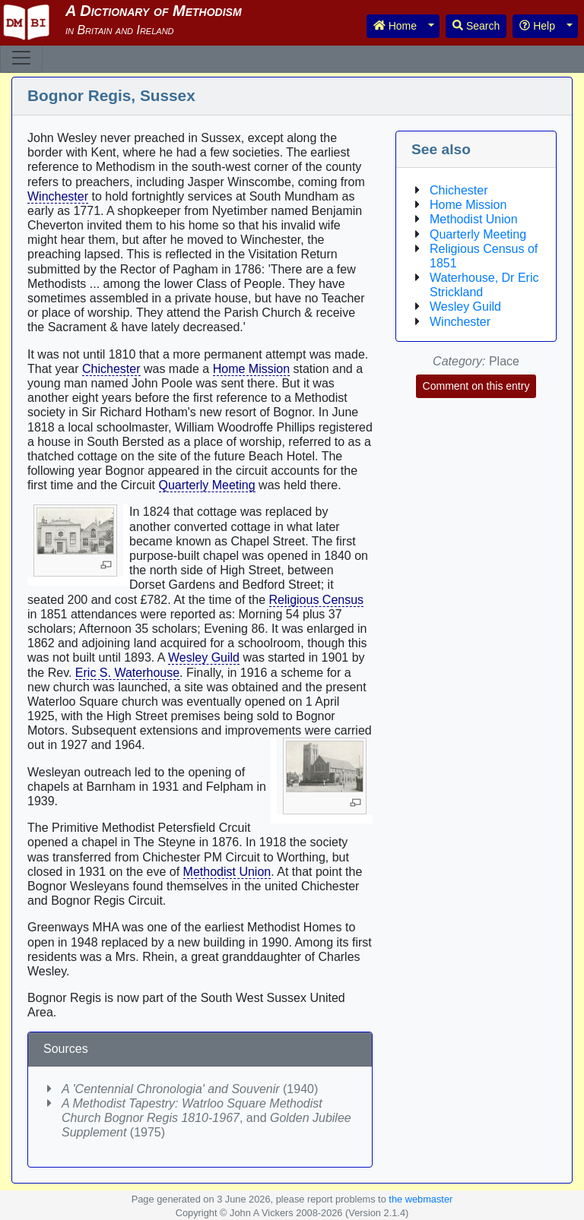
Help (537, 26)
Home (395, 26)
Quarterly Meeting (207, 485)
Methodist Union (227, 871)
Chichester (111, 368)
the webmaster (420, 1199)
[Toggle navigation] (21, 58)
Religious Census (316, 599)
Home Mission (251, 368)
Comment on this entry (476, 386)
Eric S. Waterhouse (127, 672)
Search (476, 26)
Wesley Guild (204, 657)
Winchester (57, 196)
